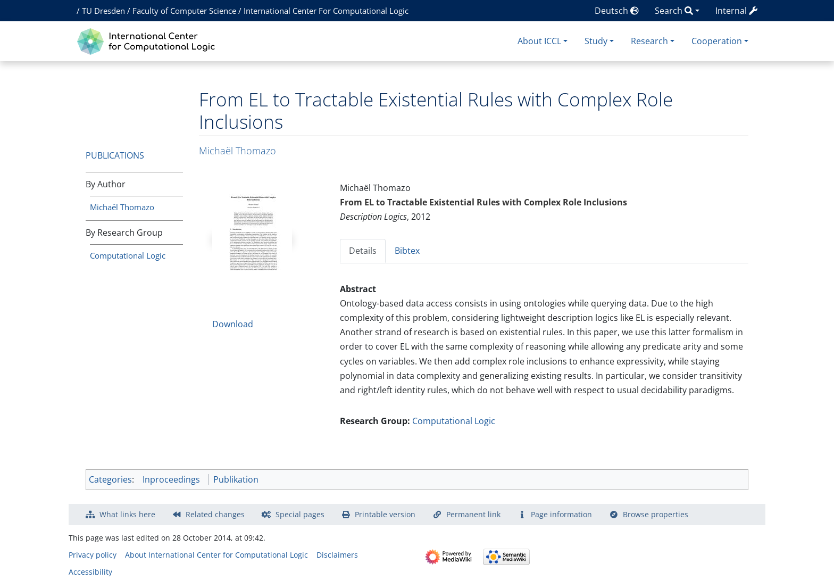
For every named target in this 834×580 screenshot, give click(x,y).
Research (649, 41)
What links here (127, 514)
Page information (561, 514)
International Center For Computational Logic (326, 10)
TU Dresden (103, 10)
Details (363, 250)
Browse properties (655, 514)
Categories (110, 479)
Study (596, 41)
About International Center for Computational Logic (216, 555)
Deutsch (617, 10)
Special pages (300, 514)
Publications (115, 155)
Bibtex (407, 250)
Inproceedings (171, 479)
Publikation (235, 479)
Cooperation (716, 41)
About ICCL (539, 41)
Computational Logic (127, 255)
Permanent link (473, 514)
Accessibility (90, 572)
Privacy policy (92, 555)
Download (232, 324)
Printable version (385, 514)
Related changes (215, 514)
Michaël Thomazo (122, 207)
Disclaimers (337, 555)
